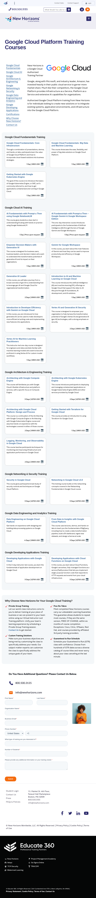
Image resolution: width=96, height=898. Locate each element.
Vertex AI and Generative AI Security (69, 307)
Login (88, 3)
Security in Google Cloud (18, 480)
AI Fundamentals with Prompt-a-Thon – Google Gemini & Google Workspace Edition (70, 216)
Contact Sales (59, 3)
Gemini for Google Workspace (66, 245)
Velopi (8, 863)
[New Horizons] (22, 18)
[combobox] (55, 10)
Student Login (12, 791)
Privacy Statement (13, 891)
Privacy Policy (62, 826)
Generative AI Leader (16, 276)
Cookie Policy (76, 826)
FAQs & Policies (13, 802)
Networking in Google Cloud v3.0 (67, 480)
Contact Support (73, 3)
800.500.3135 (18, 9)
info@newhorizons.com (38, 803)
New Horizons (11, 859)
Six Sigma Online (36, 863)
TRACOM (33, 866)
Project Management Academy (42, 859)
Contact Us (11, 795)
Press (8, 798)
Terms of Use (39, 891)
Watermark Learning (13, 870)
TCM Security (11, 866)
